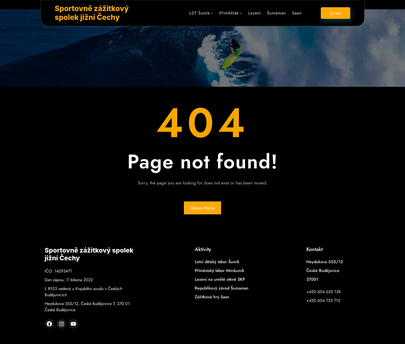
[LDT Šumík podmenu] (212, 13)
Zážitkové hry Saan (212, 297)
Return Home (202, 208)
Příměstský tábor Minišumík (219, 270)
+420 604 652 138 (323, 292)
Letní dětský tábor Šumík (217, 262)
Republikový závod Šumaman (221, 288)
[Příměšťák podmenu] (241, 13)
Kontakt (335, 13)
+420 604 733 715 (323, 300)
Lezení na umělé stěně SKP (220, 279)
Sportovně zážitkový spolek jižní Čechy (92, 13)
